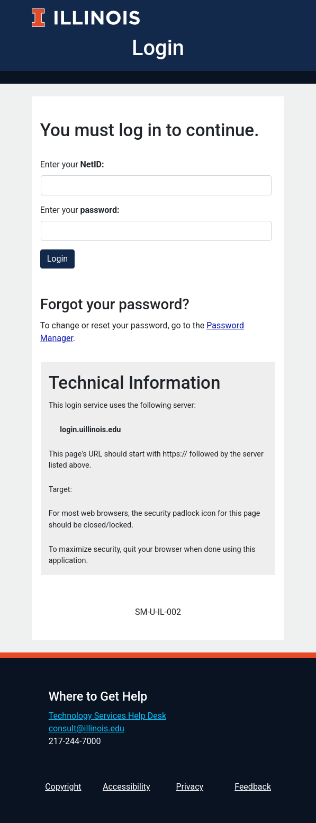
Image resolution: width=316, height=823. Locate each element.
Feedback (252, 787)
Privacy (189, 787)
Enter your (72, 164)
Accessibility (126, 787)
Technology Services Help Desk (107, 716)
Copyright (63, 787)
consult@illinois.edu (86, 728)
